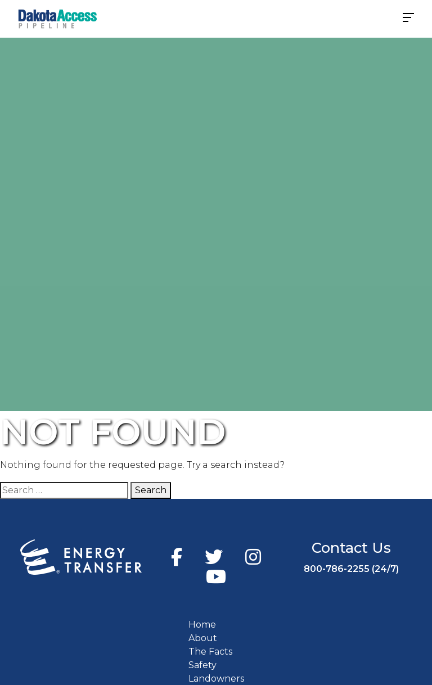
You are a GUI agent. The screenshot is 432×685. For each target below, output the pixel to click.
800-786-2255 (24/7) (351, 569)
